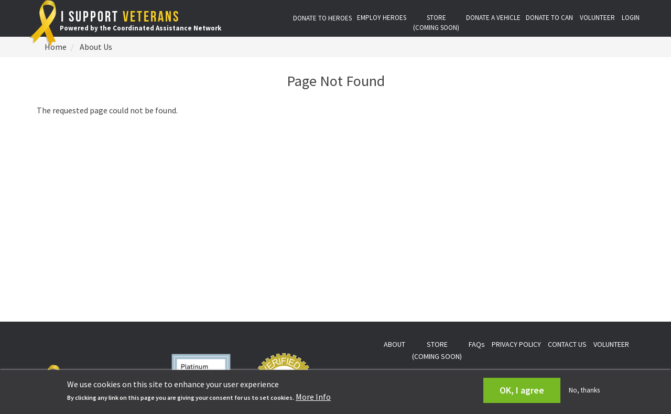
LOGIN (631, 17)
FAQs (477, 344)
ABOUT (394, 344)
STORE (436, 22)
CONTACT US (567, 344)
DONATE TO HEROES (322, 18)
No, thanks (584, 390)
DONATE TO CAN (549, 17)
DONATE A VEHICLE (493, 17)
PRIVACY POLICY (516, 344)
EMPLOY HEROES (381, 17)
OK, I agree (522, 390)
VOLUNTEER (597, 17)
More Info (313, 396)
